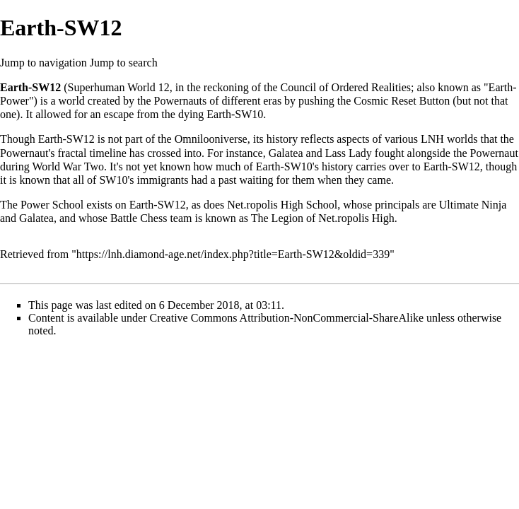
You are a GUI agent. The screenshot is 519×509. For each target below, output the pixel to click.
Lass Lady (348, 153)
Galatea (286, 153)
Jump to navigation (43, 63)
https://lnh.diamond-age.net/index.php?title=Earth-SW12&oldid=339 (233, 254)
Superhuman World (112, 87)
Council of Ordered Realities (346, 87)
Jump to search (124, 63)
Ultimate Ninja (473, 205)
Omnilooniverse (211, 139)
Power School (52, 205)
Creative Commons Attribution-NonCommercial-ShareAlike (287, 318)
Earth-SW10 (234, 114)
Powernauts (180, 101)
